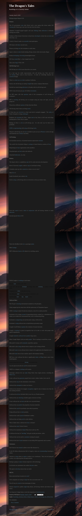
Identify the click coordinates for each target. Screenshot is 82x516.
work (27, 476)
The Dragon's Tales (21, 5)
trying (15, 311)
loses (28, 422)
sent (19, 48)
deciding (24, 433)
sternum (41, 140)
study (22, 412)
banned (21, 447)
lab (26, 176)
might (25, 486)
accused (24, 314)
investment (33, 90)
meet (18, 426)
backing (19, 303)
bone (18, 147)
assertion (11, 76)
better (36, 357)
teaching (16, 99)
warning (11, 27)
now (26, 131)
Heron (19, 216)
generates (22, 378)
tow (24, 244)
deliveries (44, 30)
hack (23, 401)
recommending (43, 451)
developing (16, 55)
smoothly (26, 41)
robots (18, 291)
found (20, 440)
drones (25, 497)
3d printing (15, 497)
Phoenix (43, 131)
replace (25, 456)
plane (32, 244)
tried (32, 117)
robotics (36, 497)
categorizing (19, 319)
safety (50, 112)
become (32, 465)
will (19, 69)
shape (25, 479)
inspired (16, 486)
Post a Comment (15, 502)
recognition (30, 389)
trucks (34, 128)
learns (19, 251)
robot (25, 210)
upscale (22, 415)
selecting (21, 397)
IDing (41, 357)
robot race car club (19, 80)
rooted (19, 483)
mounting (19, 117)
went (22, 25)
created (16, 59)
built (18, 296)
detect (19, 45)
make (19, 52)
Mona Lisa (12, 374)
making (13, 74)
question (26, 94)
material (25, 169)
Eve (13, 172)
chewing (26, 362)
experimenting (17, 128)
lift (23, 251)
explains (23, 327)
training (17, 330)
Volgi (16, 62)
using (25, 128)
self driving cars (42, 497)
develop (18, 469)
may (18, 381)
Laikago (14, 247)
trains (16, 353)
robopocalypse (30, 497)
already (21, 133)
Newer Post (13, 509)
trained (15, 335)
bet (22, 122)
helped (24, 429)
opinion (23, 105)
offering (36, 30)
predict (28, 335)
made (18, 293)
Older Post (50, 509)
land (50, 36)
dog (22, 296)
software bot (22, 335)
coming (30, 144)
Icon (49, 144)
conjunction (31, 210)
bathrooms (17, 155)
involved (21, 112)
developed (37, 36)
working (21, 280)
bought (29, 83)
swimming (40, 286)
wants (16, 210)
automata (21, 497)
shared (26, 296)
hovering (22, 55)
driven (18, 394)
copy (28, 165)
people (30, 339)
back (20, 151)
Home (32, 509)
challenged (25, 114)
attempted (19, 385)
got (23, 90)
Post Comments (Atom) (21, 513)
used (25, 365)
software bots (50, 497)
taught (20, 165)
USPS (10, 128)
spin (28, 162)
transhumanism (40, 492)
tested (28, 108)
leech (15, 283)
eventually (24, 343)
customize (26, 437)
